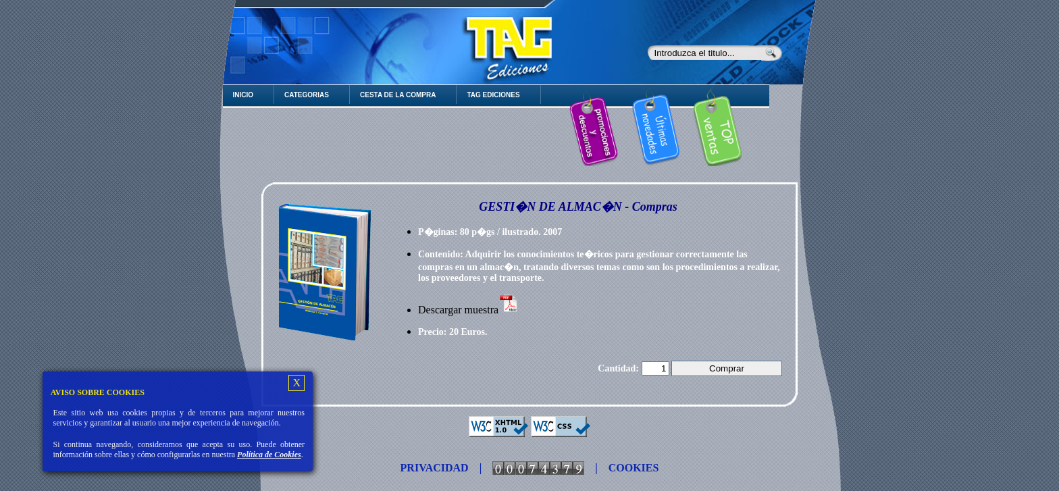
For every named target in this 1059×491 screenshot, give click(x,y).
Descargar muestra (468, 309)
